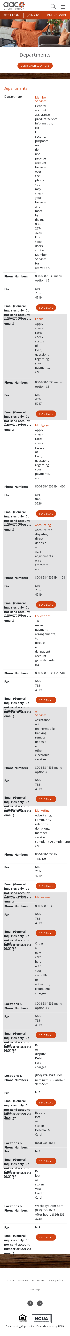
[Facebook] (30, 1303)
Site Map (35, 1289)
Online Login (56, 15)
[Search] (53, 6)
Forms (10, 1280)
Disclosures (38, 1280)
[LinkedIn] (40, 1303)
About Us (23, 1280)
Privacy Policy (55, 1280)
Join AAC (33, 15)
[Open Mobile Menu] (63, 7)
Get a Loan (11, 15)
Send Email (46, 307)
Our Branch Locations (35, 65)
